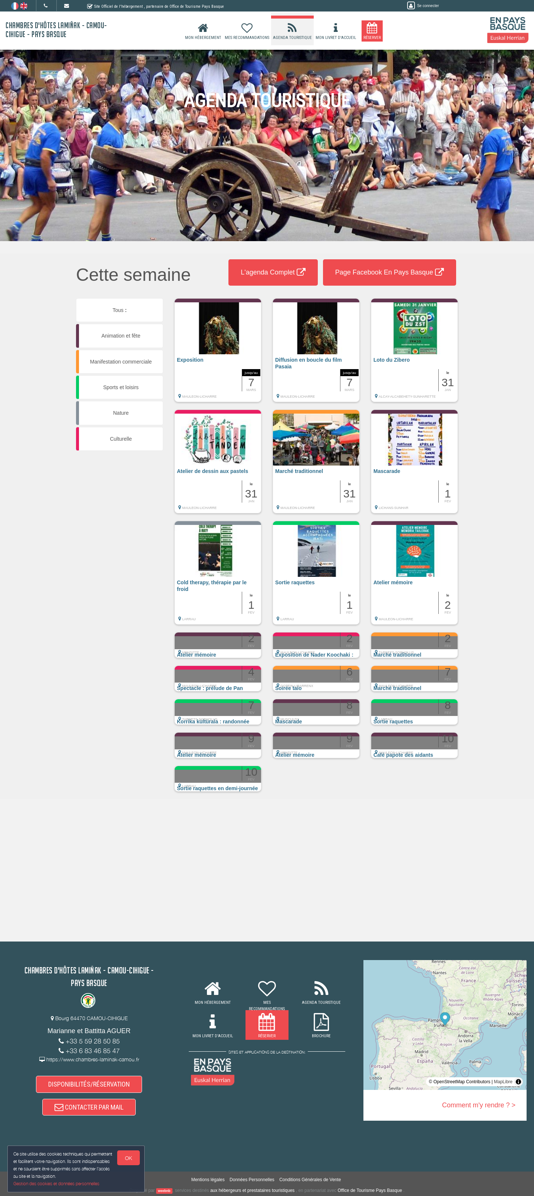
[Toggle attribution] (518, 1081)
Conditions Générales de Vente (310, 1179)
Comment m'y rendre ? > (478, 1105)
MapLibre (503, 1081)
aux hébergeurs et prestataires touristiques (252, 1190)
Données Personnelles (252, 1179)
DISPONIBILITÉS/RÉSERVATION (89, 1084)
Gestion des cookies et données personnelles (56, 1183)
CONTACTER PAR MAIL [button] (89, 1107)
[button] (218, 354)
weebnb (164, 1191)
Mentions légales (208, 1179)
